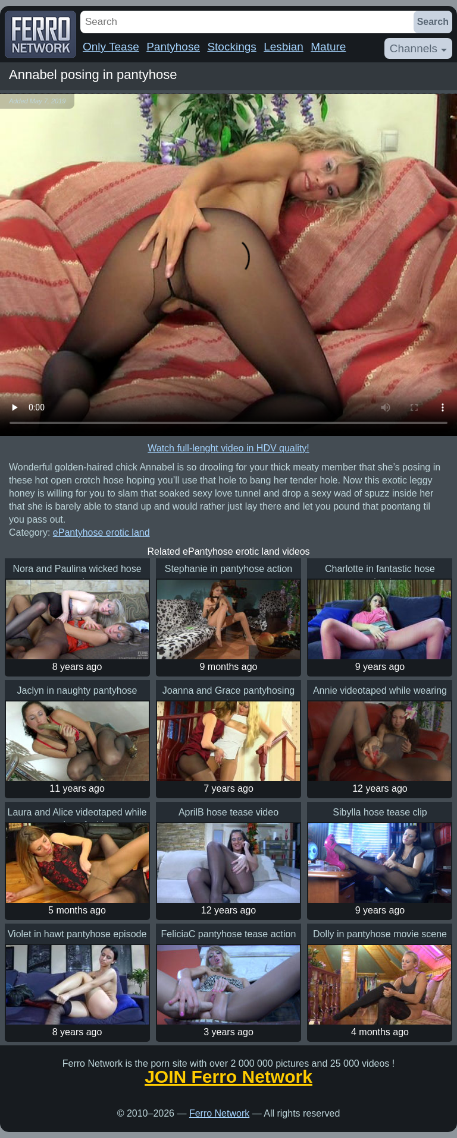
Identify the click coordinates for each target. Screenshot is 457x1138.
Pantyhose (173, 46)
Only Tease (111, 46)
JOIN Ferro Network (228, 1076)
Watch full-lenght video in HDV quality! (228, 448)
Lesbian (283, 46)
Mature (328, 46)
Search (433, 22)
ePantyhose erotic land (101, 532)
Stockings (231, 46)
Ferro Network (219, 1113)
